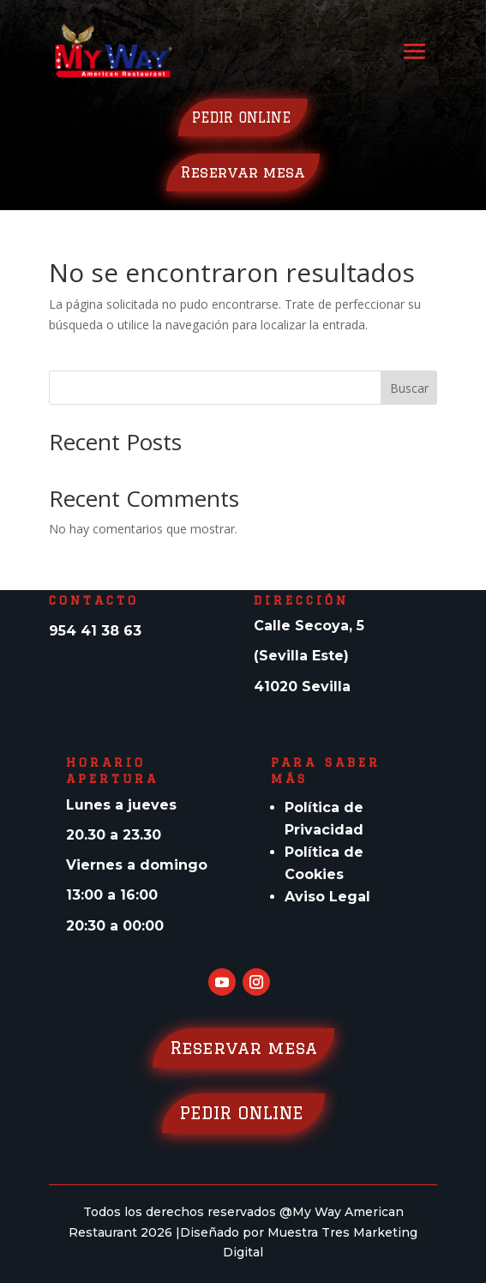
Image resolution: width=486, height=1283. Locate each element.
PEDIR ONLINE (243, 117)
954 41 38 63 (95, 631)
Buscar (409, 388)
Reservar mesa (243, 172)
